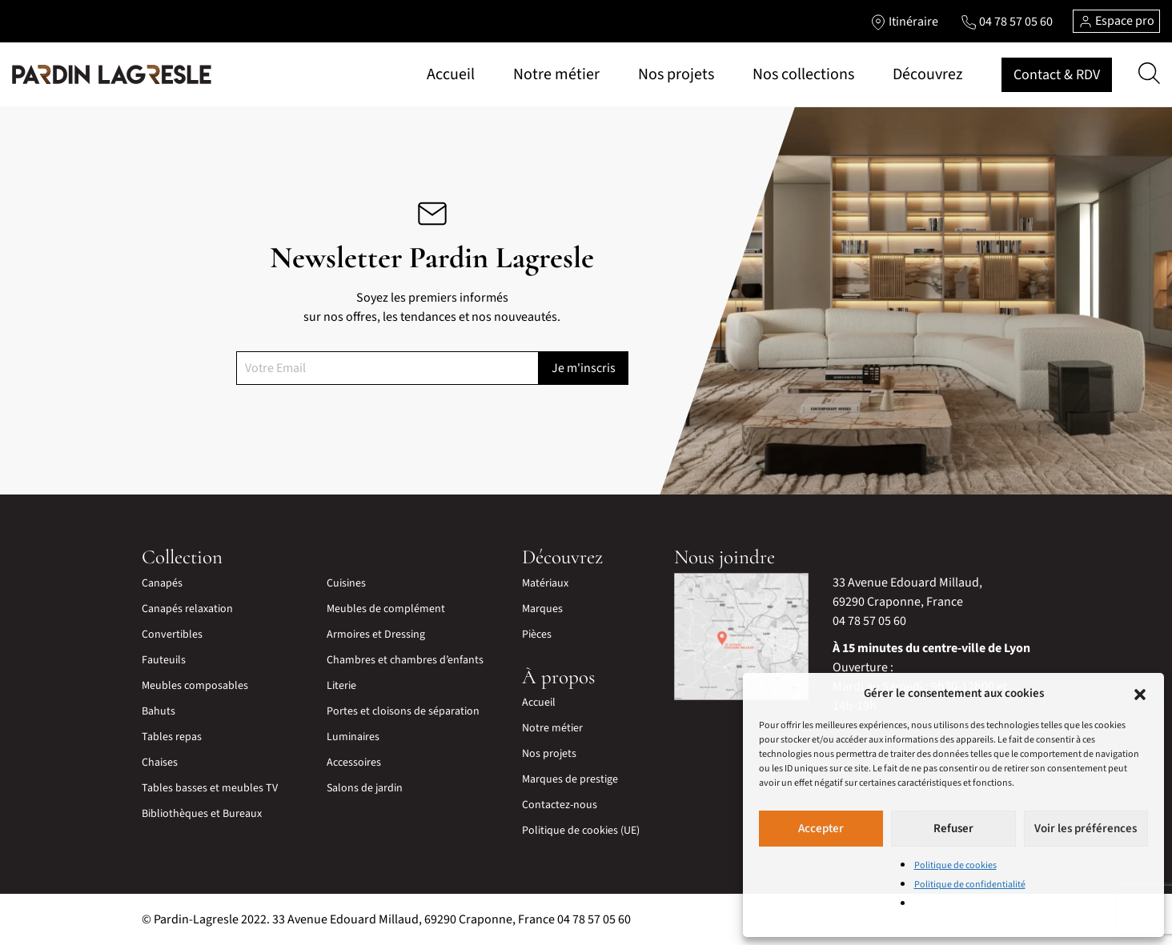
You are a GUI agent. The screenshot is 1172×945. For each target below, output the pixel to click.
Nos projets (676, 74)
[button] (1140, 694)
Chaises (160, 763)
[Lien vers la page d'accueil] (111, 74)
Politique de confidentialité (970, 884)
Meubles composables (195, 686)
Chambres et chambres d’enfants (405, 660)
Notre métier (556, 74)
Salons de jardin (365, 788)
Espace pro (1116, 21)
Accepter (821, 828)
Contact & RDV (1056, 75)
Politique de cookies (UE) (581, 831)
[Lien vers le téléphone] (1007, 21)
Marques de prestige (570, 779)
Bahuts (158, 711)
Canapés (162, 583)
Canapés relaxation (187, 609)
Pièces (537, 635)
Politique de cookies (955, 865)
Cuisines (346, 583)
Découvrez (928, 74)
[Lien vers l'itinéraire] (904, 21)
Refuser (953, 828)
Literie (341, 686)
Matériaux (545, 583)
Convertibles (172, 635)
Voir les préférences (1085, 828)
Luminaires (353, 737)
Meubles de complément (386, 609)
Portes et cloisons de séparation (403, 711)
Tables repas (172, 737)
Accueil (451, 74)
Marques (542, 609)
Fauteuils (164, 660)
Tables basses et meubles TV (210, 788)
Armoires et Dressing (376, 635)
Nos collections (803, 74)
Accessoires (354, 763)
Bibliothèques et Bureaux (202, 814)
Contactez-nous (559, 805)
